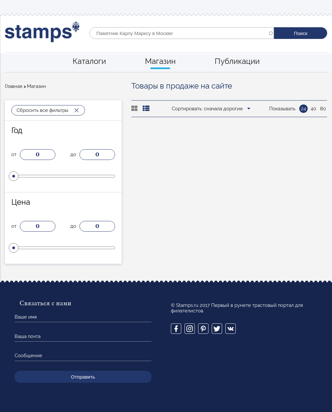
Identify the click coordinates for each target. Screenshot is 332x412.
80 (323, 109)
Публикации (237, 61)
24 (303, 109)
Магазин (160, 61)
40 (313, 109)
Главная (13, 86)
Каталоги (89, 61)
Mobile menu (322, 7)
